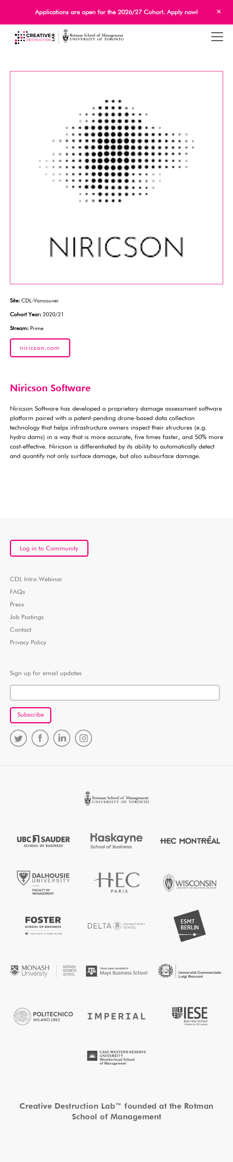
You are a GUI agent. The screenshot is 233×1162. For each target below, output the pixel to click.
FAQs (17, 592)
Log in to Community (49, 549)
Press (17, 605)
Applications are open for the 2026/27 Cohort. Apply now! (116, 12)
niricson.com (40, 348)
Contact (20, 630)
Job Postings (27, 617)
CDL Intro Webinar (36, 579)
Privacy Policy (28, 643)
